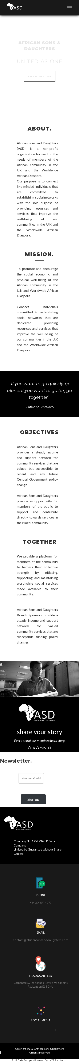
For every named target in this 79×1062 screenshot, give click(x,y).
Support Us (39, 76)
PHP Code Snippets (23, 1060)
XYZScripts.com (58, 1060)
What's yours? (39, 747)
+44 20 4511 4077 (40, 902)
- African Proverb (39, 407)
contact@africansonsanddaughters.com (40, 940)
